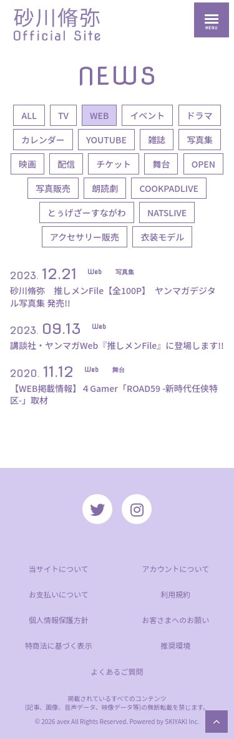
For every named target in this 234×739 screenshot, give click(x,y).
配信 (66, 164)
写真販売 (53, 188)
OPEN (203, 164)
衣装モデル (162, 237)
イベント (147, 115)
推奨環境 (175, 645)
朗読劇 (105, 188)
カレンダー (43, 139)
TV (63, 115)
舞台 (161, 164)
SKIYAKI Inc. (182, 721)
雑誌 (156, 139)
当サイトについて (59, 568)
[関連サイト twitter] (97, 509)
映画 (27, 164)
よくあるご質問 (116, 671)
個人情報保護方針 (59, 619)
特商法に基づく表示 (58, 645)
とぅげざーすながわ (86, 212)
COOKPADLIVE (168, 188)
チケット (113, 164)
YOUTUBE (106, 139)
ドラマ (200, 115)
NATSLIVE (167, 212)
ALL (28, 115)
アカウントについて (175, 568)
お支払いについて (59, 594)
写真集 (200, 139)
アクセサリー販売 (84, 237)
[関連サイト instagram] (137, 509)
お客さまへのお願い (175, 619)
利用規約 (175, 594)
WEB (99, 115)
